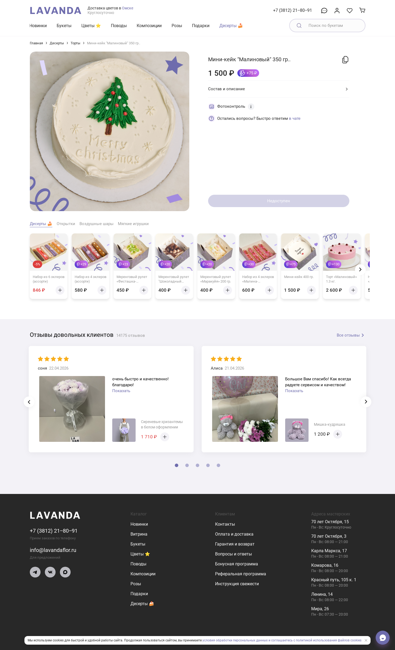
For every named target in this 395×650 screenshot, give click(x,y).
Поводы (119, 25)
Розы (177, 25)
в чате (294, 118)
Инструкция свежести (237, 583)
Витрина (139, 534)
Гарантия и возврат (235, 544)
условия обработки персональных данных (235, 640)
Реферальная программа (240, 573)
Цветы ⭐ (91, 25)
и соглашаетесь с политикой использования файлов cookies (315, 640)
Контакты (225, 524)
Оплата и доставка (234, 534)
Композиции (149, 25)
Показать (121, 390)
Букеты (64, 25)
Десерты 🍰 (231, 25)
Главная (36, 43)
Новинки (38, 25)
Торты (75, 43)
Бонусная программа (236, 563)
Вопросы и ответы (233, 554)
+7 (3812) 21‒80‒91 (292, 10)
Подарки (200, 25)
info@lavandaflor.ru (53, 550)
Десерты (57, 43)
